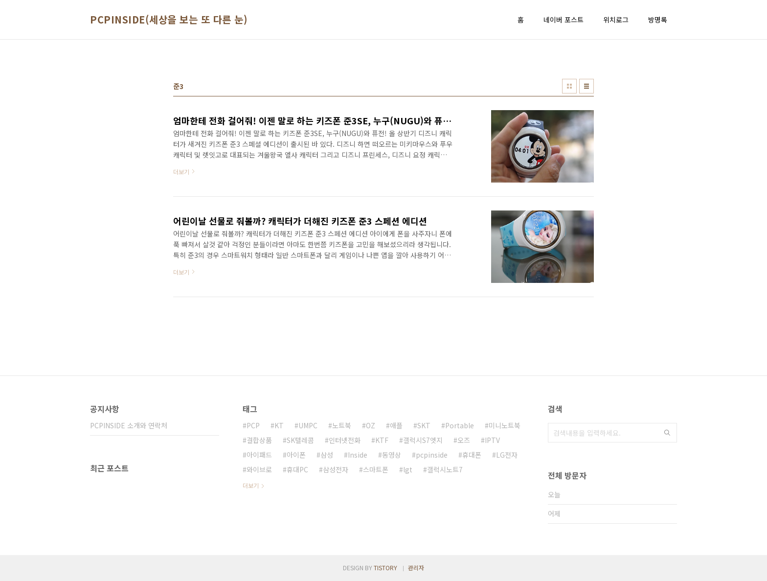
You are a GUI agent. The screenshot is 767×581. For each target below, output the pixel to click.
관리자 (416, 567)
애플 (396, 425)
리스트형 (586, 86)
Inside (357, 455)
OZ (370, 425)
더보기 (251, 485)
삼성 (326, 455)
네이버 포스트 (563, 19)
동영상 (391, 455)
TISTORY (385, 567)
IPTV (492, 440)
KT (279, 425)
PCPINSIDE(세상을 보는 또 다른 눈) (169, 19)
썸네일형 (569, 86)
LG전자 (507, 455)
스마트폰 (375, 469)
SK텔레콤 (300, 440)
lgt (407, 469)
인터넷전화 (345, 440)
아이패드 (259, 455)
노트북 (341, 425)
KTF (381, 440)
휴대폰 (471, 455)
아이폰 (296, 455)
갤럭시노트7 (445, 469)
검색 (667, 432)
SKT (423, 425)
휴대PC (297, 469)
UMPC (307, 425)
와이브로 (259, 469)
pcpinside (432, 455)
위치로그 (616, 19)
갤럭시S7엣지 (423, 440)
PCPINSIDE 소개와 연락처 (128, 425)
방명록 (657, 19)
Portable (459, 425)
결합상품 (259, 440)
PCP (253, 425)
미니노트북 (504, 425)
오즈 (463, 440)
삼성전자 (335, 469)
